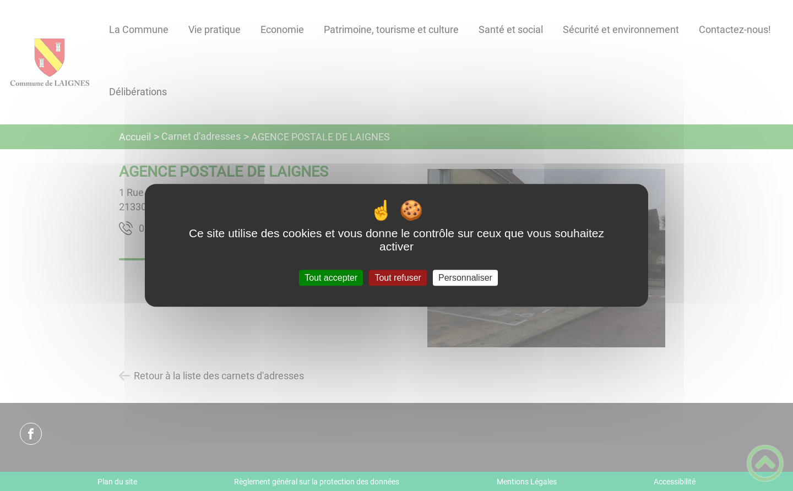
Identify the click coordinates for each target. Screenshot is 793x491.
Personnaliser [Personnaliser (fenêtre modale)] (465, 277)
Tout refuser (397, 277)
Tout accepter (331, 277)
